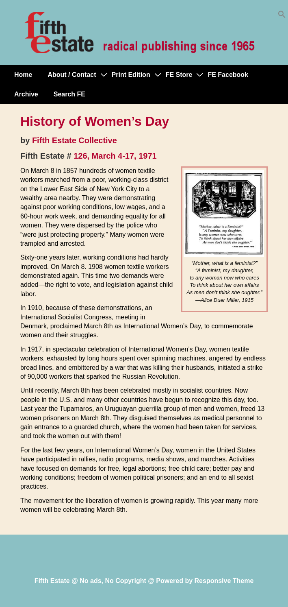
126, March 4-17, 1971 (115, 155)
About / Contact (72, 74)
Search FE (69, 94)
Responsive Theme (224, 580)
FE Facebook (228, 74)
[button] (282, 16)
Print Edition (131, 74)
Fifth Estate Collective (74, 140)
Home (23, 74)
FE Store (179, 74)
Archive (26, 94)
